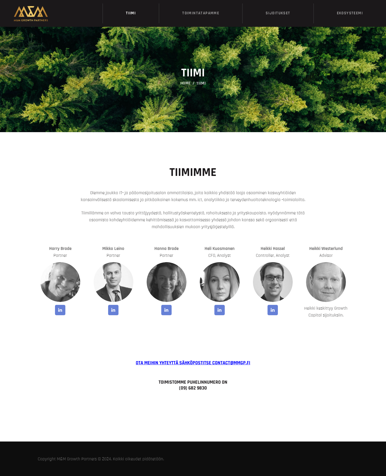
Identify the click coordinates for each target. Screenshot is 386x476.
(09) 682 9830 (193, 388)
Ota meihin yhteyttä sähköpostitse (193, 362)
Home (186, 83)
